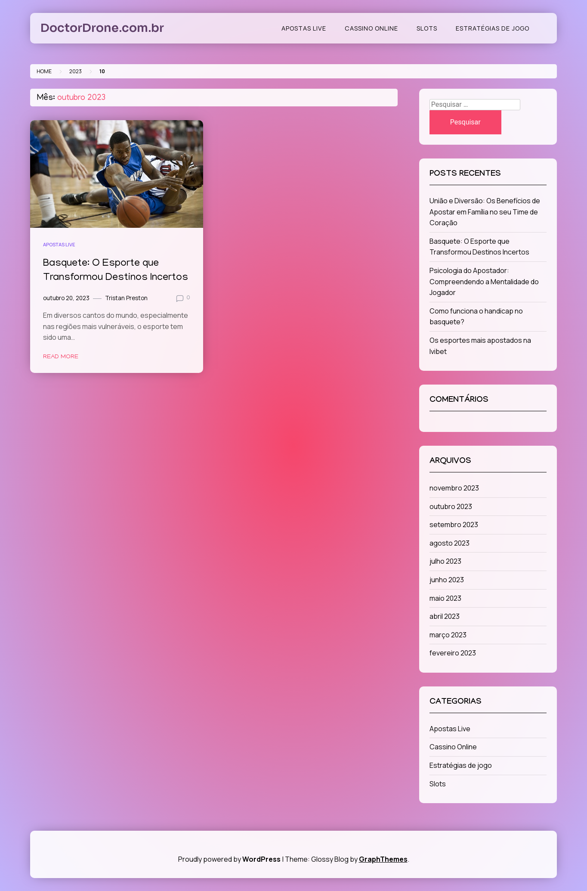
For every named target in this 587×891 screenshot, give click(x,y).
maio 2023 (445, 598)
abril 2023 (444, 616)
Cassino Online (371, 28)
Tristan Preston (126, 298)
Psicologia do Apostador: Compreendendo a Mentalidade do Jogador (484, 281)
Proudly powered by (230, 859)
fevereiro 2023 (452, 653)
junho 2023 (446, 579)
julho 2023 (445, 561)
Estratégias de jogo (492, 28)
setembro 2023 (453, 524)
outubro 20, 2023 (66, 298)
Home (44, 71)
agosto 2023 (449, 543)
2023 (75, 71)
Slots (427, 28)
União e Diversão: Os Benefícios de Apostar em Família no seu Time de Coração (484, 211)
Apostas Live (303, 28)
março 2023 (448, 635)
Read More (60, 357)
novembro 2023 (454, 488)
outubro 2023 (450, 506)
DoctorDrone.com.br (102, 28)
